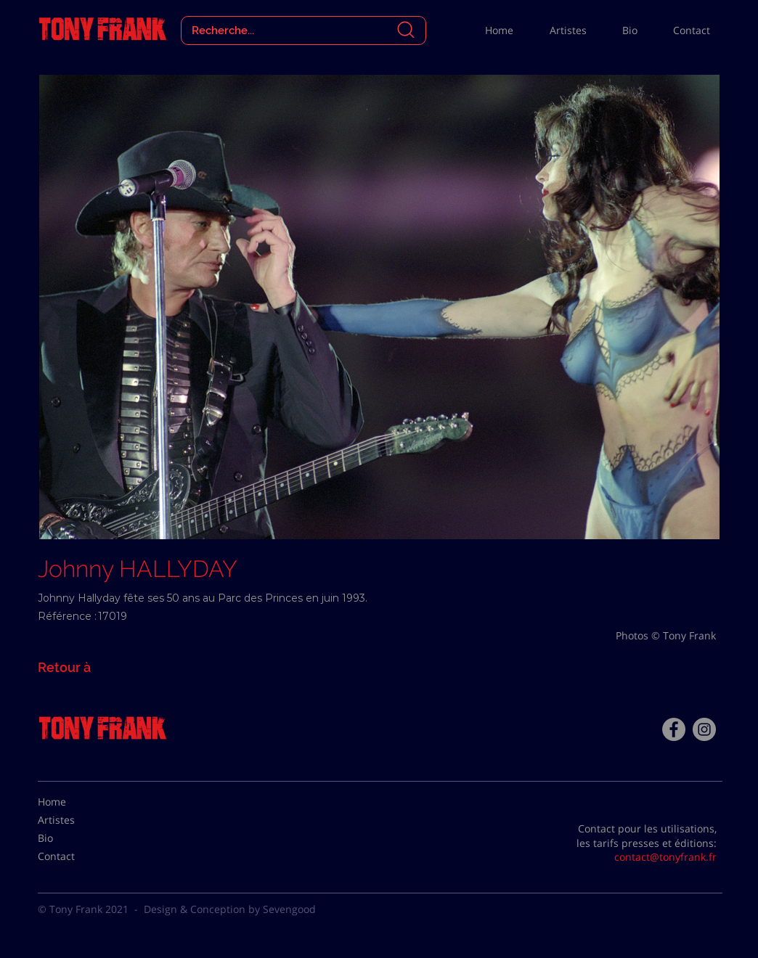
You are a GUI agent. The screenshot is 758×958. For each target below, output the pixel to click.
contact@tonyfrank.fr (665, 857)
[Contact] (74, 856)
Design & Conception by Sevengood (230, 909)
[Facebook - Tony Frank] (673, 729)
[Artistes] (74, 820)
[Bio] (74, 838)
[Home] (74, 802)
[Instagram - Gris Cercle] (704, 729)
